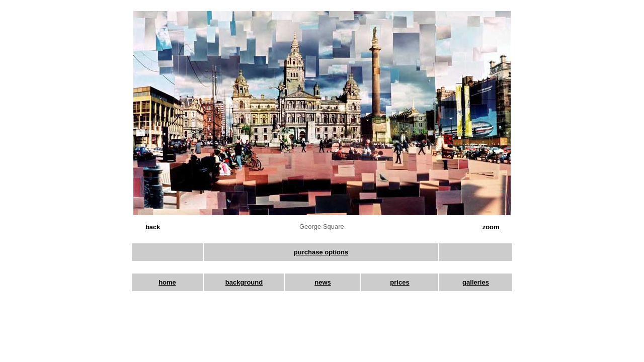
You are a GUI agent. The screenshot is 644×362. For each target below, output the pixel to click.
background (244, 282)
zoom (491, 227)
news (322, 282)
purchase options (321, 252)
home (167, 282)
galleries (475, 282)
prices (399, 282)
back (152, 227)
